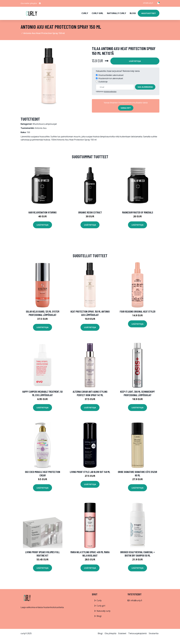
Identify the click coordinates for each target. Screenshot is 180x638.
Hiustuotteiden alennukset (111, 75)
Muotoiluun (38, 124)
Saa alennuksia (145, 87)
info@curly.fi (148, 3)
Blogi (133, 13)
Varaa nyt (126, 108)
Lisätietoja (135, 61)
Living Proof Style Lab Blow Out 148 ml (90, 471)
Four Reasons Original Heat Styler (137, 311)
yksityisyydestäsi (110, 91)
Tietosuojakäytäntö (137, 633)
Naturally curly (116, 13)
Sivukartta (153, 633)
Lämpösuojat (50, 124)
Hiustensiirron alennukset (110, 78)
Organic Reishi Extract (90, 212)
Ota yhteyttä (110, 633)
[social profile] (40, 3)
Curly (85, 13)
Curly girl (97, 13)
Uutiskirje (103, 81)
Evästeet (122, 633)
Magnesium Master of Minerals (137, 212)
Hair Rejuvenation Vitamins (42, 212)
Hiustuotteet (148, 13)
